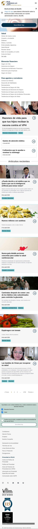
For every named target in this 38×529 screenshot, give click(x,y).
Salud (5, 412)
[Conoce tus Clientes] (19, 81)
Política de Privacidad (8, 464)
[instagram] (3, 483)
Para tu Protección (7, 451)
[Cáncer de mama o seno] (19, 36)
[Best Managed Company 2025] (19, 492)
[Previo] (6, 392)
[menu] (36, 3)
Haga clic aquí (9, 11)
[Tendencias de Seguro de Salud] (19, 96)
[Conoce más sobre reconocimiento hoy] (19, 518)
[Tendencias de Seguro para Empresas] (19, 92)
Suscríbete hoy (19, 424)
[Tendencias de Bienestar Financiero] (19, 68)
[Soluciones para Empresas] (19, 71)
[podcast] (23, 483)
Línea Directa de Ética (8, 448)
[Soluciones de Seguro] (19, 66)
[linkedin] (13, 483)
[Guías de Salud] (19, 54)
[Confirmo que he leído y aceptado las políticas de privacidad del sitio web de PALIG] (2, 420)
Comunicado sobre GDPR (9, 476)
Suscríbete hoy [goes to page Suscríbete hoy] (19, 25)
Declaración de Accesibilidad (10, 443)
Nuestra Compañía (7, 439)
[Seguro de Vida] (19, 64)
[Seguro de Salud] (19, 73)
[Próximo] (31, 392)
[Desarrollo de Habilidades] (19, 83)
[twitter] (8, 483)
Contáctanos (5, 431)
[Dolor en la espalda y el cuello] (19, 52)
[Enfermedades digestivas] (19, 45)
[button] (36, 8)
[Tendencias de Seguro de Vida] (19, 87)
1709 (24, 392)
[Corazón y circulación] (19, 38)
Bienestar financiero (9, 409)
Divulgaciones (6, 453)
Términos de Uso (7, 445)
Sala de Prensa (6, 434)
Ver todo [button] (3, 56)
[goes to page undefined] (33, 118)
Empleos (4, 436)
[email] (18, 416)
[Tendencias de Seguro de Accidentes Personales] (19, 94)
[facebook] (18, 483)
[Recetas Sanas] (19, 49)
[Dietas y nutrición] (19, 43)
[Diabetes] (19, 40)
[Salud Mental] (19, 47)
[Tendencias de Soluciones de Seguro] (19, 90)
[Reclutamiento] (19, 85)
